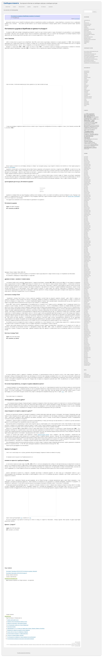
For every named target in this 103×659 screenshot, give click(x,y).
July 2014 (86, 310)
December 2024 (87, 179)
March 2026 (86, 160)
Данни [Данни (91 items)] (92, 127)
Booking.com (8, 578)
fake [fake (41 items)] (97, 118)
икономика (86, 79)
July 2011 (86, 352)
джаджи (85, 73)
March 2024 (86, 191)
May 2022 (86, 219)
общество (35, 6)
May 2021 (86, 234)
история (85, 82)
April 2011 (86, 356)
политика (86, 92)
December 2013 (87, 317)
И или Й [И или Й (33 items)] (93, 128)
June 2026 (86, 156)
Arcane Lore (86, 22)
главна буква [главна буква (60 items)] (87, 143)
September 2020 (87, 244)
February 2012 (87, 344)
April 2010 (86, 361)
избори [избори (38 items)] (95, 143)
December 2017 (87, 287)
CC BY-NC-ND (76, 18)
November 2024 (87, 180)
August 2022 (86, 215)
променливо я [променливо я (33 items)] (87, 146)
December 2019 (87, 256)
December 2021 (87, 225)
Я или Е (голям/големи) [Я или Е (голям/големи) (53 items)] (89, 142)
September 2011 (87, 349)
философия (86, 102)
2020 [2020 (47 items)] (85, 113)
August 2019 (86, 261)
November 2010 (87, 357)
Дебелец (22, 644)
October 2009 (87, 365)
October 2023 (87, 197)
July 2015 (86, 302)
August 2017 (86, 288)
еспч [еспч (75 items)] (92, 143)
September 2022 (87, 214)
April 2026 (86, 159)
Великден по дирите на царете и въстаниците (18, 630)
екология (86, 74)
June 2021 (86, 233)
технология (21, 6)
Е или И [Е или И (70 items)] (86, 128)
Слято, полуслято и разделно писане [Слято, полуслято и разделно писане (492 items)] (91, 136)
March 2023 (86, 206)
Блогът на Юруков (88, 32)
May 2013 (86, 326)
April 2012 (86, 342)
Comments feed (87, 375)
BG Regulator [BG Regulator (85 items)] (95, 117)
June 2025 (86, 171)
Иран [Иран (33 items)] (96, 128)
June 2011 (86, 353)
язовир (78, 644)
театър (85, 100)
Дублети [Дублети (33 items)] (95, 127)
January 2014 (86, 316)
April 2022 (86, 220)
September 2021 (87, 229)
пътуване (43, 6)
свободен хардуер (88, 97)
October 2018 (87, 274)
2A (84, 21)
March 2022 (86, 221)
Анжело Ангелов (13, 644)
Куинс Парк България (88, 36)
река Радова (61, 644)
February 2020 (87, 253)
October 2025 (87, 166)
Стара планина (68, 644)
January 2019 (86, 270)
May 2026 (86, 157)
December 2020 (87, 241)
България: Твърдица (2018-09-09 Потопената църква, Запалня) (21, 571)
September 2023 (87, 198)
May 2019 (86, 265)
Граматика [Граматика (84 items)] (87, 127)
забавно (50, 6)
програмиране (87, 93)
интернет (86, 81)
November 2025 (87, 165)
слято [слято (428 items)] (94, 147)
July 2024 (86, 186)
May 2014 (86, 312)
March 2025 (86, 175)
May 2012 (86, 340)
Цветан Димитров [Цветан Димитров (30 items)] (87, 139)
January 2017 (86, 294)
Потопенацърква (55, 644)
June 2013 (86, 325)
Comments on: (87, 20)
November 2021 (87, 226)
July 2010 (86, 358)
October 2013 (87, 320)
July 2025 (86, 170)
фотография (86, 104)
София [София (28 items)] (85, 138)
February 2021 (87, 238)
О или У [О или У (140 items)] (92, 129)
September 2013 (87, 321)
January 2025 (86, 178)
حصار (63, 391)
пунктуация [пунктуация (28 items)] (92, 146)
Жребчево (26, 644)
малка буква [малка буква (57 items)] (87, 145)
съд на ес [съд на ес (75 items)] (86, 148)
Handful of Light (87, 25)
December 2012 (87, 331)
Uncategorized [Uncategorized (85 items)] (88, 122)
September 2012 (87, 335)
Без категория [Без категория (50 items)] (91, 123)
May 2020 (86, 249)
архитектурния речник (43, 434)
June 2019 (86, 264)
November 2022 (87, 211)
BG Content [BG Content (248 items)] (90, 114)
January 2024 (86, 193)
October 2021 (87, 228)
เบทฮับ (85, 43)
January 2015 (86, 304)
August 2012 (86, 336)
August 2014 (86, 308)
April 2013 (86, 328)
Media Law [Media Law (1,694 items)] (89, 120)
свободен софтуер (88, 96)
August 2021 (86, 230)
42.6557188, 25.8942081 (73, 196)
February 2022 (87, 223)
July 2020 (86, 247)
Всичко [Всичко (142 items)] (86, 126)
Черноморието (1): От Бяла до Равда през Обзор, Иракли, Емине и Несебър (25, 628)
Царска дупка (74, 644)
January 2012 (86, 345)
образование (87, 90)
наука (14, 6)
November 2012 (87, 333)
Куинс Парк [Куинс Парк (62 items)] (87, 129)
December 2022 (87, 210)
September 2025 (87, 168)
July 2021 (86, 232)
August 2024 (86, 184)
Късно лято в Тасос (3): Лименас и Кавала (17, 632)
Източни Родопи (11, 626)
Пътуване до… (87, 40)
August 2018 (86, 276)
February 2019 (87, 269)
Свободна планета (11, 3)
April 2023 (86, 205)
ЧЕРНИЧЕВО (86, 41)
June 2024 (86, 187)
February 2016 (87, 297)
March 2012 (86, 343)
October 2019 (87, 258)
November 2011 (87, 348)
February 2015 (87, 303)
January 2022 (86, 224)
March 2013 (86, 329)
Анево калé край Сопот (13, 620)
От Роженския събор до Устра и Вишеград (17, 625)
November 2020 (87, 242)
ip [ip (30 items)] (98, 118)
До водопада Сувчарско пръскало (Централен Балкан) (20, 638)
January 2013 (86, 330)
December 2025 (87, 164)
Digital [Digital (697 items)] (86, 118)
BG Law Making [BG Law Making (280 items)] (89, 115)
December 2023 (87, 195)
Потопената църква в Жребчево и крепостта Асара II (25, 16)
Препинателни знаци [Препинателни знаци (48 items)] (89, 132)
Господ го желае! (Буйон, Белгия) (15, 635)
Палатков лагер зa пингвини (90, 39)
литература (86, 85)
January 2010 (86, 362)
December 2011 (87, 347)
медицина (86, 86)
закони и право (87, 77)
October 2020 (87, 243)
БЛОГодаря (86, 30)
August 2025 (86, 169)
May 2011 (86, 354)
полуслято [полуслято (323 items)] (94, 145)
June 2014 (86, 311)
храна (85, 105)
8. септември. (12, 167)
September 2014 (87, 307)
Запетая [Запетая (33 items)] (89, 128)
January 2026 (86, 163)
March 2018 (86, 283)
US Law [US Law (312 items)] (94, 122)
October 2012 (87, 334)
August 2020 (86, 246)
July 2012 (86, 338)
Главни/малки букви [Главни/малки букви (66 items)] (94, 126)
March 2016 (86, 296)
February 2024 (87, 192)
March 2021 (86, 237)
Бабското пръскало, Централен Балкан (17, 623)
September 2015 (87, 299)
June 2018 (86, 279)
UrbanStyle (86, 27)
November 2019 (87, 257)
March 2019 (86, 267)
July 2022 (86, 216)
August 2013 (86, 322)
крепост (43, 644)
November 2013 (87, 319)
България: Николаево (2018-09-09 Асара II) (16, 573)
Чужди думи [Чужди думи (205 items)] (88, 141)
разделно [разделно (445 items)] (88, 147)
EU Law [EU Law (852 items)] (93, 118)
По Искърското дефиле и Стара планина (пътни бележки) (21, 637)
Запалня (30, 644)
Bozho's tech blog (87, 24)
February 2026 (87, 161)
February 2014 (87, 315)
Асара (18, 644)
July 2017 (86, 289)
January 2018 (86, 285)
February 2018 (87, 284)
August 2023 (86, 200)
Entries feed (86, 374)
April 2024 (86, 189)
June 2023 (86, 202)
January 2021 (86, 239)
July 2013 (86, 324)
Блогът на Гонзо (87, 31)
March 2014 (86, 313)
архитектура (86, 72)
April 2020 (86, 251)
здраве (29, 6)
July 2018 (86, 278)
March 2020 (86, 252)
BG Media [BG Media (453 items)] (87, 117)
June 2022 (86, 218)
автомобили (86, 70)
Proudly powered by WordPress (23, 653)
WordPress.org (87, 377)
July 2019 (86, 262)
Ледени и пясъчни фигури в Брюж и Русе (17, 621)
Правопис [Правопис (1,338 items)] (89, 131)
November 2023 (87, 196)
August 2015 (86, 301)
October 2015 (87, 298)
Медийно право (87, 38)
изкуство (8, 6)
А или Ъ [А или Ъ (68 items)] (86, 123)
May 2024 (86, 188)
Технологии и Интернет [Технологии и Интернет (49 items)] (92, 139)
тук (21, 517)
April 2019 (86, 266)
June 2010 (86, 359)
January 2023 (86, 209)
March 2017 (86, 293)
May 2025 (86, 173)
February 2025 (87, 177)
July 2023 (86, 201)
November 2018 (87, 273)
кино (85, 83)
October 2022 (87, 212)
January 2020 (86, 255)
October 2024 (87, 182)
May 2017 (86, 290)
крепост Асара (48, 644)
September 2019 (87, 260)
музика (85, 87)
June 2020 (86, 248)
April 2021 (86, 235)
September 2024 (87, 183)
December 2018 (87, 271)
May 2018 (86, 280)
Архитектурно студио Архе (89, 29)
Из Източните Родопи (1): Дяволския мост (17, 633)
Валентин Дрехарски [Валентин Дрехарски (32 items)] (95, 125)
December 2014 (87, 306)
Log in (85, 373)
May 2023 (86, 203)
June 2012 (86, 339)
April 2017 (86, 292)
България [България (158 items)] (87, 125)
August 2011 (86, 350)
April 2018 (86, 281)
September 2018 (87, 275)
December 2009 (87, 363)
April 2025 (86, 174)
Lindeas (85, 26)
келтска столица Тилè (37, 644)
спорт (85, 99)
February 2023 (87, 207)
